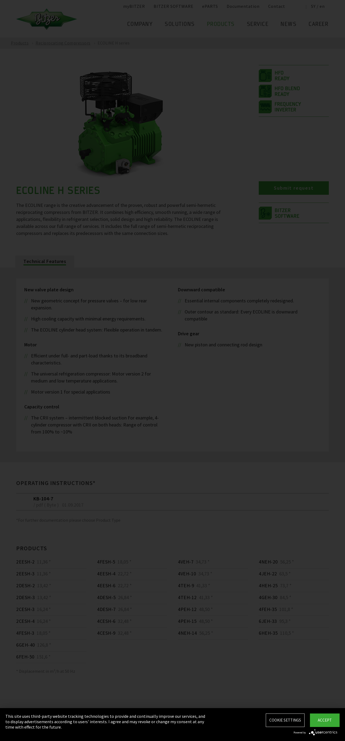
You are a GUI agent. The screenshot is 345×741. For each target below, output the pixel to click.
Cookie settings (285, 720)
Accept (325, 720)
